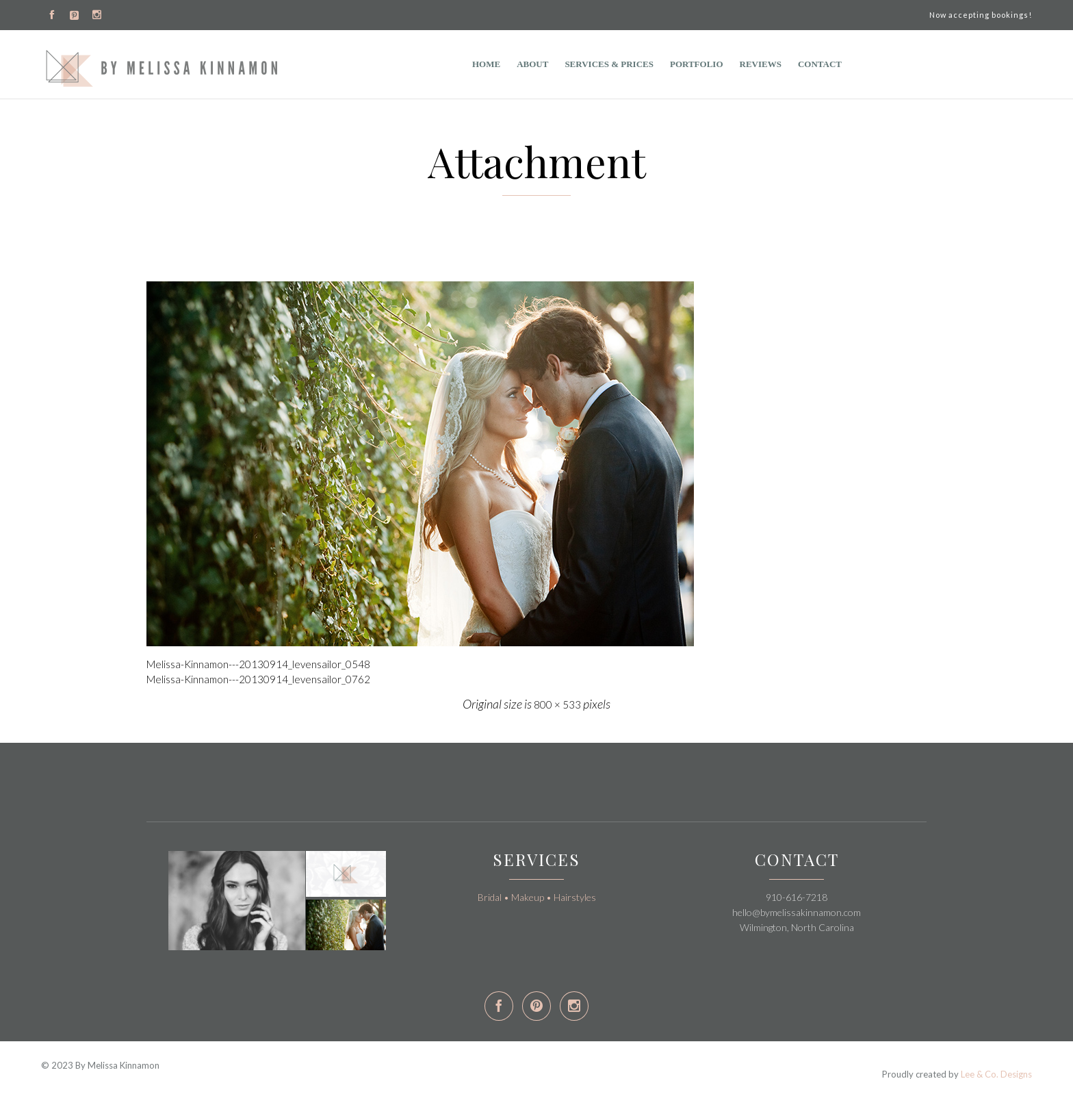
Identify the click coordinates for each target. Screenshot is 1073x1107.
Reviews (760, 64)
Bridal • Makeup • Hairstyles (537, 897)
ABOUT (532, 64)
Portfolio (696, 64)
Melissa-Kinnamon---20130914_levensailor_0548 (258, 664)
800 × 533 (557, 704)
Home (486, 64)
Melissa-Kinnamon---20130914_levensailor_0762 (258, 679)
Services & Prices (609, 64)
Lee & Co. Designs (996, 1074)
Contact (820, 64)
